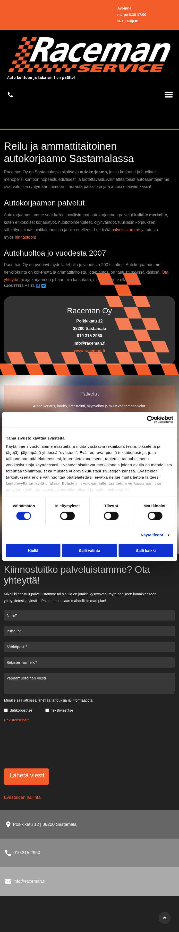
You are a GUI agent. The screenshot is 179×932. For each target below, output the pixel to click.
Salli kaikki (146, 550)
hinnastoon (25, 237)
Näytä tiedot (152, 535)
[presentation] (25, 744)
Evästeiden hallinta (22, 797)
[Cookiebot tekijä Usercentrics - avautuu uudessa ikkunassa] (150, 419)
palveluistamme (126, 230)
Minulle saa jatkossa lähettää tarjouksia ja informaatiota (48, 700)
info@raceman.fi (29, 881)
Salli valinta (89, 550)
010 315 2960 (26, 852)
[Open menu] (168, 94)
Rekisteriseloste (17, 720)
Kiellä (33, 550)
